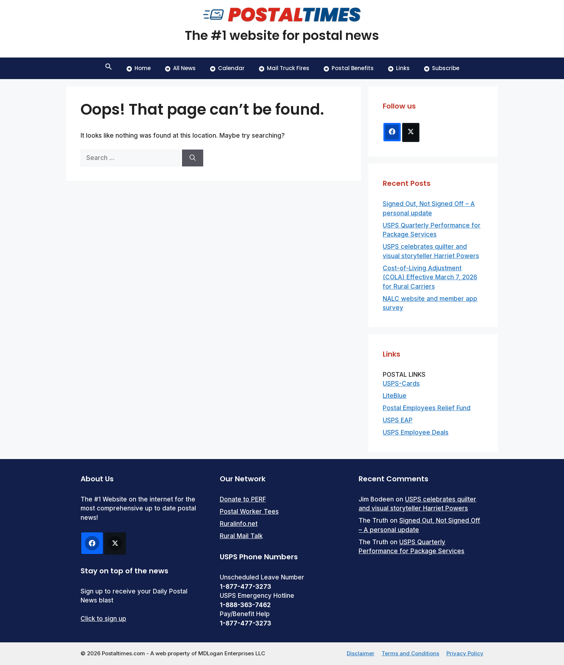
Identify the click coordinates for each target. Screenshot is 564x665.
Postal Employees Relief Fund (426, 408)
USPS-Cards (401, 383)
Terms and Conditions (410, 653)
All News (180, 68)
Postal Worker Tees (249, 511)
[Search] (192, 158)
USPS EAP (398, 420)
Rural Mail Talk (241, 536)
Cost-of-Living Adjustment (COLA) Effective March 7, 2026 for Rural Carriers (430, 277)
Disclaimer (360, 653)
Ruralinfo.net (239, 523)
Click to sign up (103, 618)
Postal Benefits (349, 68)
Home (139, 68)
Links (399, 68)
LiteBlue (394, 395)
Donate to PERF (243, 499)
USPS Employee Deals (416, 432)
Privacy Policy (464, 653)
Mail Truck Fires (284, 68)
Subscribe (441, 68)
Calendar (227, 68)
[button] (108, 68)
